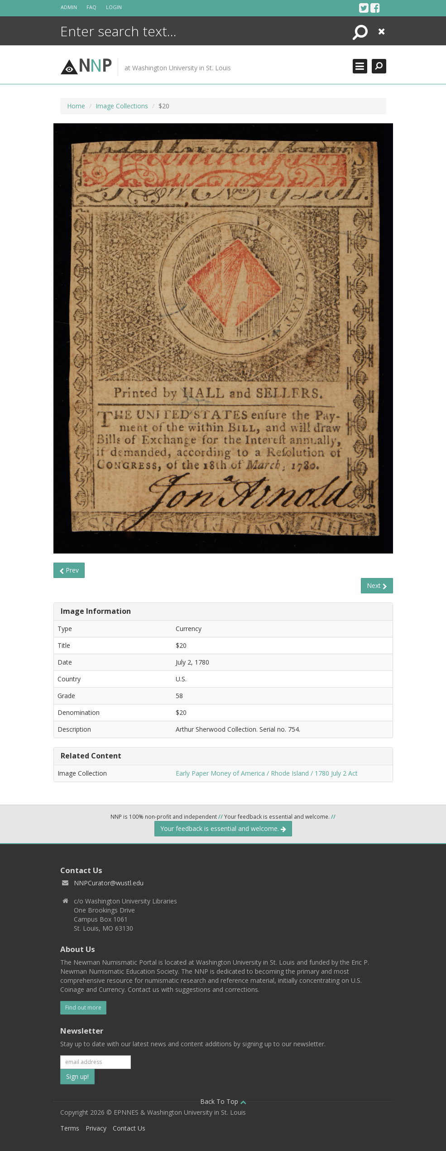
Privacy (96, 1128)
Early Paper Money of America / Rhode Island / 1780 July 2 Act (267, 773)
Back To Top (223, 1101)
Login (114, 7)
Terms (69, 1128)
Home (76, 106)
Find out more (83, 1007)
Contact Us (129, 1128)
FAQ (91, 7)
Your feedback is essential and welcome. (223, 828)
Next (377, 585)
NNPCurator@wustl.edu (109, 883)
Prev (69, 570)
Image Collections (122, 106)
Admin (69, 7)
